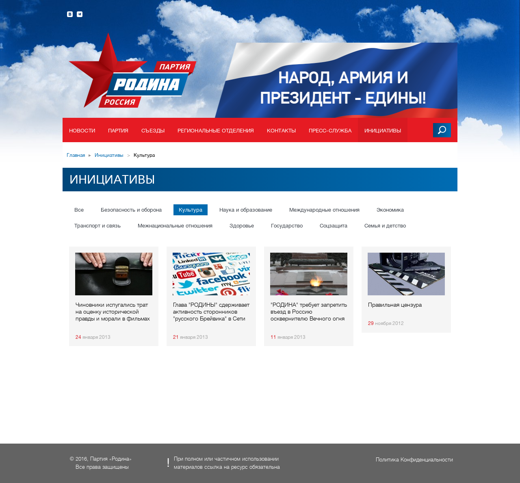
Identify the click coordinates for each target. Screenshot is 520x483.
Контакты (281, 131)
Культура (190, 210)
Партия (118, 131)
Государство (287, 226)
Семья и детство (385, 226)
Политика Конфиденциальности (414, 460)
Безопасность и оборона (131, 210)
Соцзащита (333, 226)
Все (79, 210)
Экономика (390, 210)
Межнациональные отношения (175, 226)
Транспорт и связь (97, 226)
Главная (76, 155)
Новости (82, 131)
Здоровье (242, 226)
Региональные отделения (216, 131)
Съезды (153, 131)
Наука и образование (245, 210)
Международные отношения (324, 210)
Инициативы (382, 131)
